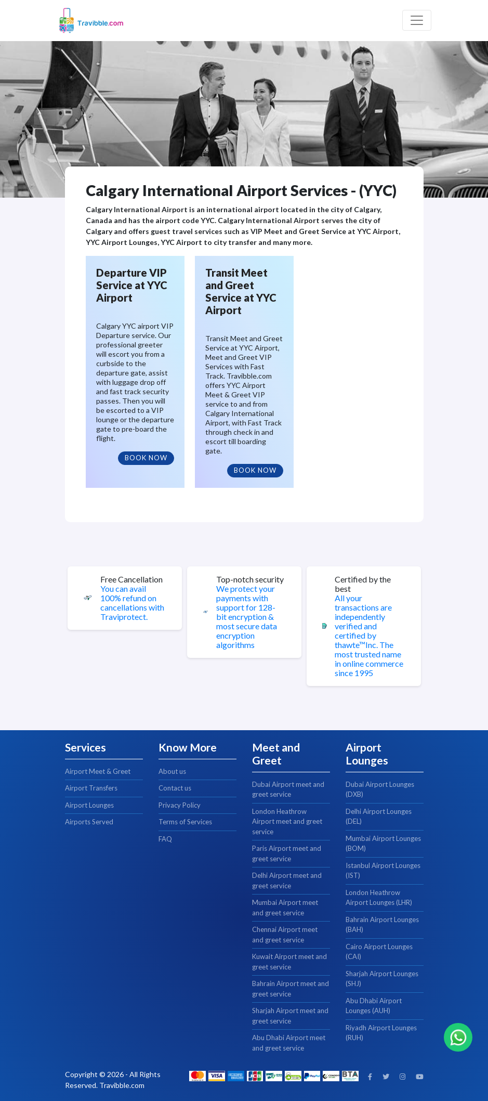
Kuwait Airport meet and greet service (289, 961)
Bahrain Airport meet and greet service (290, 988)
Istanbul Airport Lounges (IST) (383, 870)
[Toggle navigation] (416, 20)
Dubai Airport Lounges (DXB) (380, 789)
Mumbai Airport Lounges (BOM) (383, 843)
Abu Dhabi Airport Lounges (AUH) (374, 1005)
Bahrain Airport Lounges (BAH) (382, 924)
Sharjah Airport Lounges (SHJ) (382, 978)
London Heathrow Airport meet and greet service (287, 821)
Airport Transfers (91, 788)
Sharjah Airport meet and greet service (290, 1015)
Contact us (175, 788)
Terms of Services (185, 822)
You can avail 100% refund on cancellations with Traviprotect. (132, 602)
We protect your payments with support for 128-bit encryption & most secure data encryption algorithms (246, 617)
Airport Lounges (89, 805)
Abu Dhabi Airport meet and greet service (288, 1042)
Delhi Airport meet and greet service (287, 880)
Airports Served (89, 822)
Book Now (146, 458)
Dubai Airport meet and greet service (288, 789)
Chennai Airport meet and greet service (285, 934)
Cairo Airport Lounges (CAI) (379, 951)
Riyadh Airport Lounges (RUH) (381, 1033)
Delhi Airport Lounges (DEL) (379, 816)
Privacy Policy (180, 805)
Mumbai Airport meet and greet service (285, 907)
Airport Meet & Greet (97, 771)
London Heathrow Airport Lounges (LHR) (379, 897)
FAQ (165, 839)
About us (172, 771)
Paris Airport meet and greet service (286, 853)
